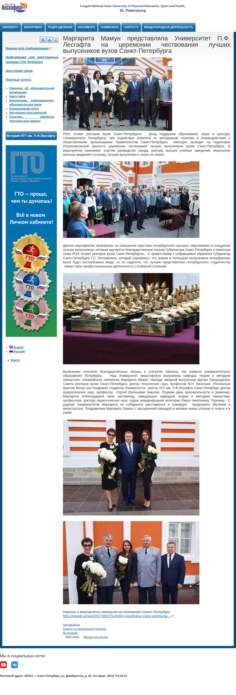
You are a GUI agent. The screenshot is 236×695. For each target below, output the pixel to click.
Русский (17, 351)
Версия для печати (96, 637)
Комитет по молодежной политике (84, 629)
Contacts (131, 27)
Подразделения (60, 27)
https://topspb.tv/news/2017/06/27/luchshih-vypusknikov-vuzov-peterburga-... (118, 616)
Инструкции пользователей (28, 112)
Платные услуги (18, 79)
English (16, 347)
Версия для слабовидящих (28, 48)
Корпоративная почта (24, 108)
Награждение (71, 624)
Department (33, 27)
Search (15, 360)
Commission (109, 27)
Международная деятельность (168, 27)
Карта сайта (17, 96)
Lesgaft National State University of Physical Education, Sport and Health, (132, 6)
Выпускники (70, 633)
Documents (86, 27)
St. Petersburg (133, 10)
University (10, 27)
